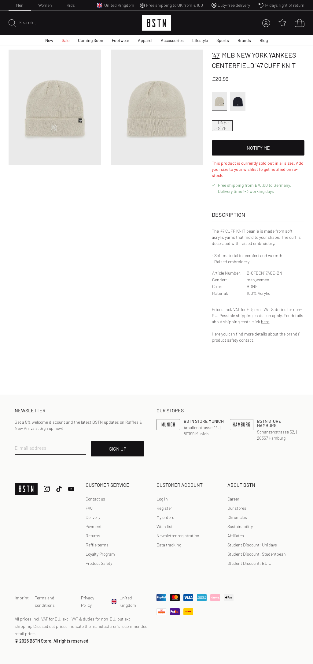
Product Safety (99, 563)
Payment (94, 526)
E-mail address (30, 448)
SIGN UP (117, 449)
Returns (93, 535)
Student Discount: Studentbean (256, 554)
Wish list (164, 526)
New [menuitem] (49, 40)
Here (216, 333)
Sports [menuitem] (222, 40)
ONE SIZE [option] (222, 125)
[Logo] (156, 23)
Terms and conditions (45, 601)
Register (164, 508)
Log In (162, 498)
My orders (165, 517)
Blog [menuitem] (264, 40)
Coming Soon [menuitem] (90, 40)
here (265, 321)
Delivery (93, 517)
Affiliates (235, 535)
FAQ (89, 508)
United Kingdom (124, 601)
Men (20, 5)
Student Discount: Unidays (252, 544)
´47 (215, 55)
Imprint (22, 597)
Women (45, 5)
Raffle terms (97, 544)
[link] (162, 499)
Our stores (236, 508)
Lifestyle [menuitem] (200, 40)
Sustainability (240, 526)
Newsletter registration (177, 535)
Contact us (95, 498)
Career (233, 498)
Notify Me (258, 148)
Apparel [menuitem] (145, 40)
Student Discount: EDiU (249, 563)
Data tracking (168, 544)
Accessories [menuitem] (172, 40)
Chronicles (237, 517)
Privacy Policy (87, 601)
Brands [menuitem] (244, 40)
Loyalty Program (100, 554)
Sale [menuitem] (65, 40)
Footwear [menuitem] (120, 40)
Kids (71, 5)
